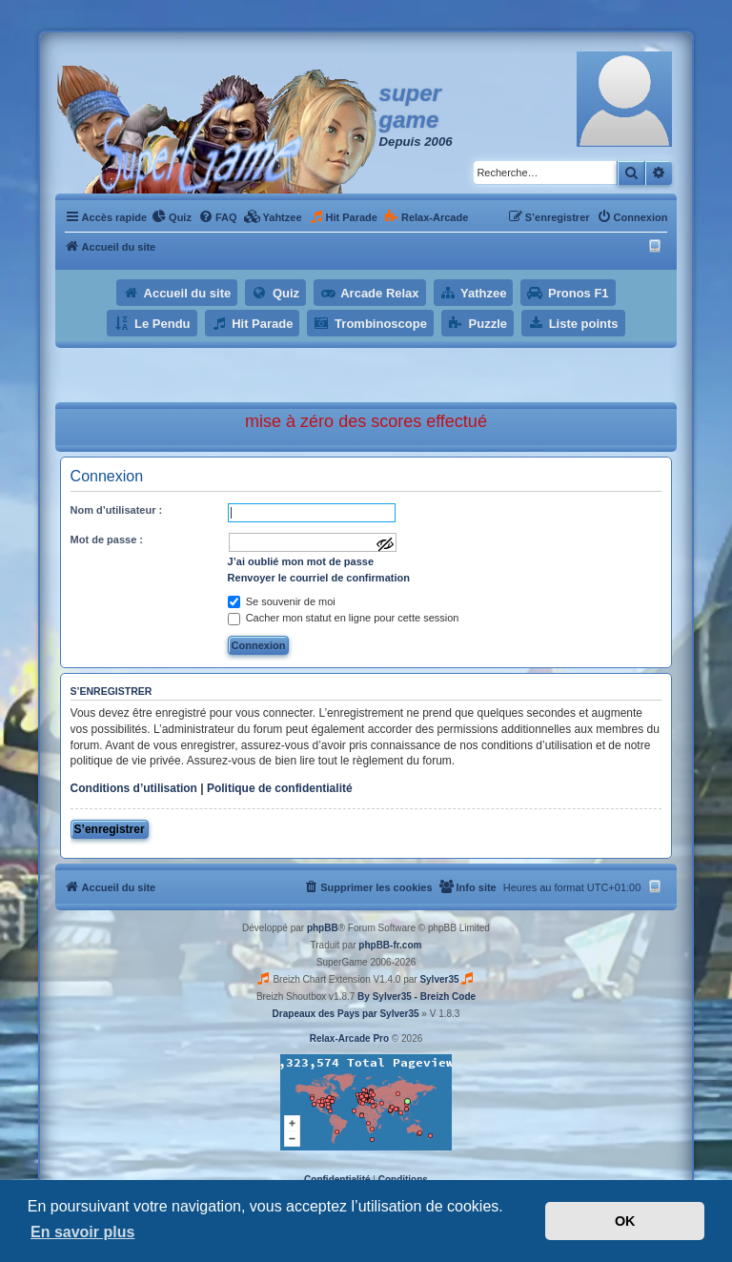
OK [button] (625, 1221)
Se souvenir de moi (282, 601)
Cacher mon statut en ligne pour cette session (343, 617)
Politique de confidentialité (280, 788)
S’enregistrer (109, 829)
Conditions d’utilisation (134, 788)
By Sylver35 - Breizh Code (416, 996)
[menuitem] (172, 217)
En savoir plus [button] (82, 1232)
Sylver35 (438, 979)
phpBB (322, 928)
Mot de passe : (107, 539)
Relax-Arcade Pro (349, 1038)
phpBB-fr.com (389, 945)
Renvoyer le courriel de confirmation (319, 577)
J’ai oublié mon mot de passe (301, 561)
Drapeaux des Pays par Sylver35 (346, 1013)
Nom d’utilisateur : (117, 510)
